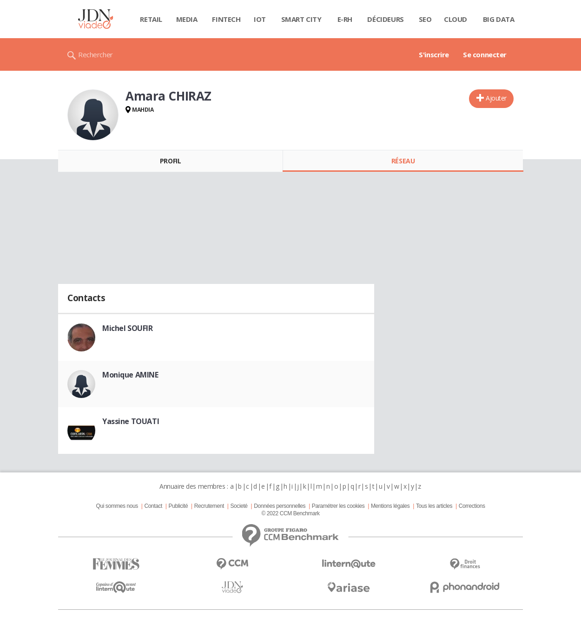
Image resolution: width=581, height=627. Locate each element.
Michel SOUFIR (127, 328)
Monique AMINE (130, 375)
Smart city (301, 19)
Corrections (472, 506)
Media (187, 19)
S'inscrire (434, 54)
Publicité (178, 506)
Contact (153, 506)
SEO (425, 19)
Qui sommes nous (117, 506)
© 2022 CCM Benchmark (290, 513)
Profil (170, 160)
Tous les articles (434, 506)
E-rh (344, 19)
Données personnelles (279, 506)
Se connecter (485, 54)
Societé (238, 506)
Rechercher (95, 54)
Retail (151, 19)
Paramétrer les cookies (338, 506)
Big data (499, 19)
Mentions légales (390, 506)
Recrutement (209, 506)
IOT (260, 19)
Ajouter (496, 98)
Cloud (455, 19)
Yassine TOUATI (130, 421)
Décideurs (385, 19)
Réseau (403, 160)
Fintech (226, 19)
